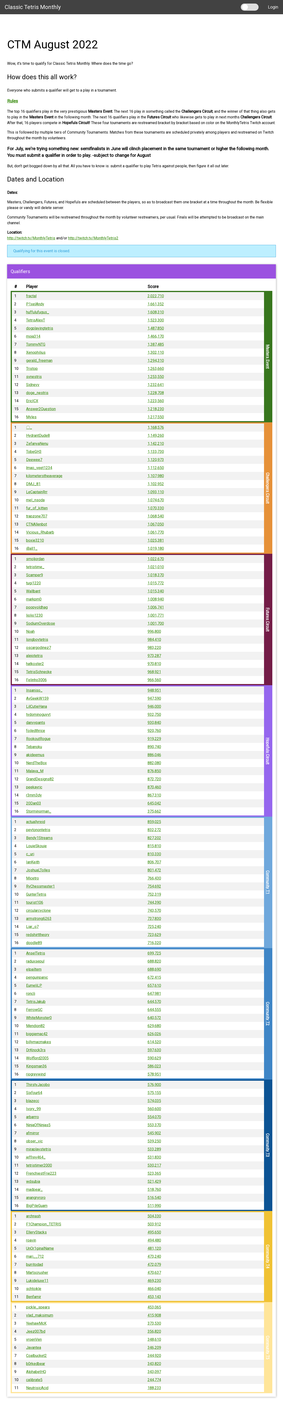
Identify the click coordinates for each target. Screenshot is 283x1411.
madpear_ (34, 1189)
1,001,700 (156, 623)
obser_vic (34, 1141)
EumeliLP (34, 985)
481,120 (154, 1248)
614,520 (154, 1042)
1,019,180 (156, 548)
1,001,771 (156, 615)
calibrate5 (34, 1380)
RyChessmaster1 (40, 886)
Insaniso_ (34, 690)
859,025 (154, 822)
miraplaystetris (38, 1149)
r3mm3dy (34, 795)
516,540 (154, 1197)
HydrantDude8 (38, 435)
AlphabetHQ (36, 1371)
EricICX (32, 401)
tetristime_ (35, 567)
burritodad (34, 1264)
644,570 (154, 1001)
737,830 (154, 918)
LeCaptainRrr (36, 492)
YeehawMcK (36, 1323)
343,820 (154, 1363)
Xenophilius (36, 352)
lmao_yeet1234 (39, 468)
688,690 (154, 969)
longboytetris (37, 639)
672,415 (154, 977)
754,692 (154, 886)
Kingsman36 (36, 1066)
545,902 (154, 1133)
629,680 (154, 1026)
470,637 (154, 1272)
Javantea (33, 1347)
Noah (30, 631)
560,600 (154, 1109)
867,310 (154, 795)
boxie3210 (35, 540)
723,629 (154, 934)
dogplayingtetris (39, 328)
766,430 (154, 878)
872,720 (154, 779)
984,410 (154, 639)
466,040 (154, 1288)
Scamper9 (34, 575)
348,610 (154, 1339)
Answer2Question (41, 409)
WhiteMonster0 (39, 1017)
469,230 (154, 1280)
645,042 (154, 803)
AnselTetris (35, 953)
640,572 (154, 1017)
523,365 (154, 1173)
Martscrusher (37, 1272)
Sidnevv (32, 384)
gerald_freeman (39, 360)
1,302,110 (156, 352)
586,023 (154, 1066)
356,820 (154, 1331)
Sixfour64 (34, 1092)
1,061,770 (156, 532)
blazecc (32, 1101)
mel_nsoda (35, 500)
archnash (33, 1216)
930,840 (154, 722)
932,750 (154, 714)
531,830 (154, 1157)
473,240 (154, 1256)
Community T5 (267, 1348)
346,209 (154, 1347)
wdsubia (33, 1181)
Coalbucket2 (36, 1355)
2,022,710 (156, 296)
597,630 (154, 1050)
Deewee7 (34, 459)
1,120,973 (156, 459)
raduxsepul (35, 961)
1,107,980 (156, 476)
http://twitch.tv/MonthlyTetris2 (93, 238)
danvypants (35, 722)
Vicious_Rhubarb (40, 532)
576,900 (154, 1084)
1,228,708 (156, 393)
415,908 (154, 1315)
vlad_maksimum (39, 1315)
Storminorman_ (38, 811)
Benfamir (33, 1297)
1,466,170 (156, 336)
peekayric (34, 787)
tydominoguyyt (38, 714)
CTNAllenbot (36, 524)
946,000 (154, 706)
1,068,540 (156, 516)
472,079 (154, 1264)
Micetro (32, 878)
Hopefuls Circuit (267, 751)
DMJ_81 (33, 484)
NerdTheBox (36, 763)
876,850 (154, 771)
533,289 (154, 1149)
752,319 (154, 894)
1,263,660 (156, 368)
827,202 (154, 838)
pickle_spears (38, 1307)
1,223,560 (156, 401)
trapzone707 (36, 516)
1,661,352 (156, 304)
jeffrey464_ (36, 1157)
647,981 (154, 993)
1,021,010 (156, 567)
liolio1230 (34, 615)
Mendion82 (35, 1026)
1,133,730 (156, 451)
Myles (31, 417)
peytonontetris (38, 830)
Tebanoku (34, 747)
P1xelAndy (35, 304)
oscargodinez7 (38, 647)
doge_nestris (37, 393)
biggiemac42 (37, 1034)
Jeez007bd (35, 1331)
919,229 (154, 738)
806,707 (154, 862)
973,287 (154, 655)
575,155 (154, 1092)
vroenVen (34, 1339)
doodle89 (34, 943)
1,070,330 (156, 508)
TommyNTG (35, 344)
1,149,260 (156, 435)
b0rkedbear (35, 1363)
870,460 (154, 787)
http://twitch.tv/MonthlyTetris (31, 238)
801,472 (154, 870)
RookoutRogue (38, 738)
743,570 (154, 910)
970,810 (154, 663)
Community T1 (267, 882)
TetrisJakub (36, 1001)
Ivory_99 (33, 1109)
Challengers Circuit (267, 488)
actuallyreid (35, 822)
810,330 (154, 854)
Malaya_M (34, 771)
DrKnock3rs (36, 1050)
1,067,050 (156, 524)
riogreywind (36, 1074)
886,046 (154, 755)
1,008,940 (156, 599)
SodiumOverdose (40, 623)
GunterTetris (36, 894)
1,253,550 (156, 376)
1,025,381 (156, 540)
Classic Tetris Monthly (33, 7)
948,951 (154, 690)
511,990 (154, 1205)
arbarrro (32, 1117)
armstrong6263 (38, 918)
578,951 (154, 1074)
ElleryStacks (36, 1232)
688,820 (154, 961)
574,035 (154, 1101)
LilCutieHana (36, 706)
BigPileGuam (36, 1205)
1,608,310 (156, 312)
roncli (30, 993)
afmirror (32, 1133)
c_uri (30, 854)
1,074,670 (156, 500)
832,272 (154, 830)
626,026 (154, 1034)
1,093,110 (156, 492)
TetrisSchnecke (39, 672)
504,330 (154, 1216)
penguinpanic (37, 977)
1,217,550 (156, 417)
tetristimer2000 (39, 1165)
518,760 (154, 1189)
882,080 (154, 763)
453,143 (154, 1297)
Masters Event (267, 357)
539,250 (154, 1141)
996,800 (154, 631)
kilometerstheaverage (44, 476)
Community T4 (267, 1256)
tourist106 (34, 902)
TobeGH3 (34, 451)
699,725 (154, 953)
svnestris (34, 376)
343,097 (154, 1371)
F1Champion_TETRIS (43, 1224)
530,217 (154, 1165)
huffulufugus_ (37, 312)
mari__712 (35, 1256)
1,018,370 (156, 575)
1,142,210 (156, 443)
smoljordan (35, 559)
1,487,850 (156, 328)
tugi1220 (33, 583)
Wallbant (33, 591)
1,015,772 (156, 583)
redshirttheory (37, 934)
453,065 (154, 1307)
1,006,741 (156, 607)
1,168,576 (156, 427)
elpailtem (34, 969)
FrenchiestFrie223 (41, 1173)
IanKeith (33, 862)
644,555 (154, 1009)
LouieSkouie (36, 846)
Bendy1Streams (39, 838)
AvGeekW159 (37, 698)
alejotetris (34, 655)
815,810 (154, 846)
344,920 (154, 1355)
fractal (31, 296)
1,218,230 (156, 409)
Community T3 (267, 1145)
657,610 (154, 985)
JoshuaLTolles (38, 870)
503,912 (154, 1224)
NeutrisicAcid (37, 1388)
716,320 (154, 943)
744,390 (154, 902)
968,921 (154, 672)
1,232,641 (156, 384)
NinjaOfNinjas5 (38, 1125)
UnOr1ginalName (40, 1248)
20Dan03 (33, 803)
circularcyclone (38, 910)
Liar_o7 (32, 926)
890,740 (154, 747)
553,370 (154, 1125)
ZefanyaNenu (37, 443)
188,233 (154, 1388)
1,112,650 (156, 468)
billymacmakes (38, 1042)
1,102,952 (156, 484)
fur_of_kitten (37, 508)
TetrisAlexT (35, 320)
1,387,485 (156, 344)
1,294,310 (156, 360)
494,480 (154, 1240)
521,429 (154, 1181)
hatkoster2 (35, 663)
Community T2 (267, 1014)
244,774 (154, 1380)
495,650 (154, 1232)
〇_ (29, 427)
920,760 (154, 730)
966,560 (154, 680)
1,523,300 (156, 320)
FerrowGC (34, 1009)
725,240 (154, 926)
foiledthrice (35, 730)
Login (273, 7)
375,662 (154, 811)
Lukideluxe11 (37, 1280)
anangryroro (36, 1197)
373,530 (154, 1323)
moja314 (33, 336)
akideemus (35, 755)
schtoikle (33, 1288)
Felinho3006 (36, 680)
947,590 (154, 698)
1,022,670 (156, 559)
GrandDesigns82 (40, 779)
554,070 (154, 1117)
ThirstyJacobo (38, 1084)
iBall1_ (31, 548)
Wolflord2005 (37, 1058)
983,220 (154, 647)
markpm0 (34, 599)
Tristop (32, 368)
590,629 (154, 1058)
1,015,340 (156, 591)
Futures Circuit (267, 620)
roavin (31, 1240)
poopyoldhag (37, 607)
